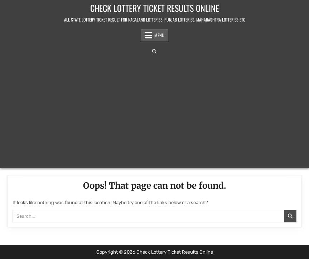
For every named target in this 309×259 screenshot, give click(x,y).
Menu (159, 35)
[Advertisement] (154, 111)
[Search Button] (154, 51)
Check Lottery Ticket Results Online (154, 7)
